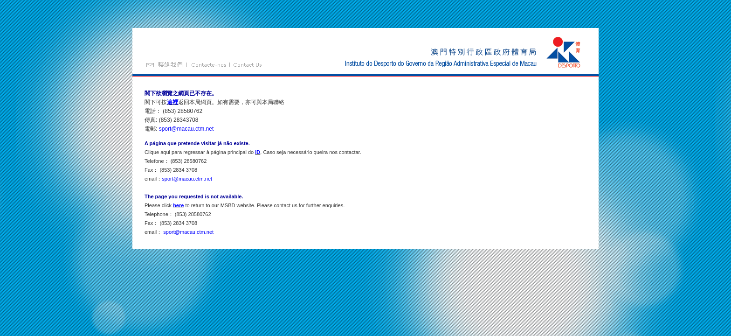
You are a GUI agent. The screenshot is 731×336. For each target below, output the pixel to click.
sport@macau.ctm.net (186, 129)
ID (257, 152)
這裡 (172, 102)
